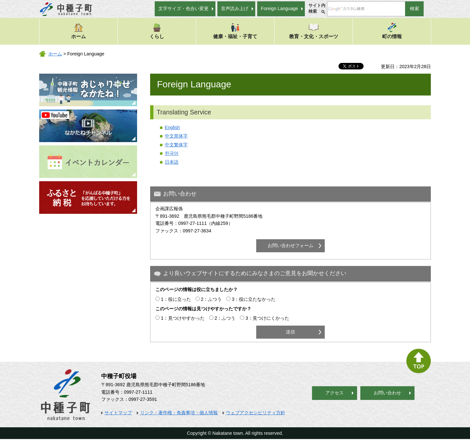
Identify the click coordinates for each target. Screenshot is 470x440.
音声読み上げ (234, 8)
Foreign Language (279, 8)
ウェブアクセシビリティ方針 (255, 412)
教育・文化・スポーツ (313, 30)
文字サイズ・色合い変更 (183, 8)
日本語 (172, 162)
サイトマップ (118, 412)
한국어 (172, 153)
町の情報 (392, 30)
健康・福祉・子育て (235, 30)
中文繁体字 (176, 144)
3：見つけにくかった (267, 318)
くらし (156, 30)
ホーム (78, 30)
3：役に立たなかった (253, 299)
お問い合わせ (387, 392)
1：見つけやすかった (183, 318)
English (172, 127)
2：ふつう (211, 299)
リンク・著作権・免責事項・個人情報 (179, 412)
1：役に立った (176, 299)
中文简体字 (176, 136)
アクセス (334, 392)
